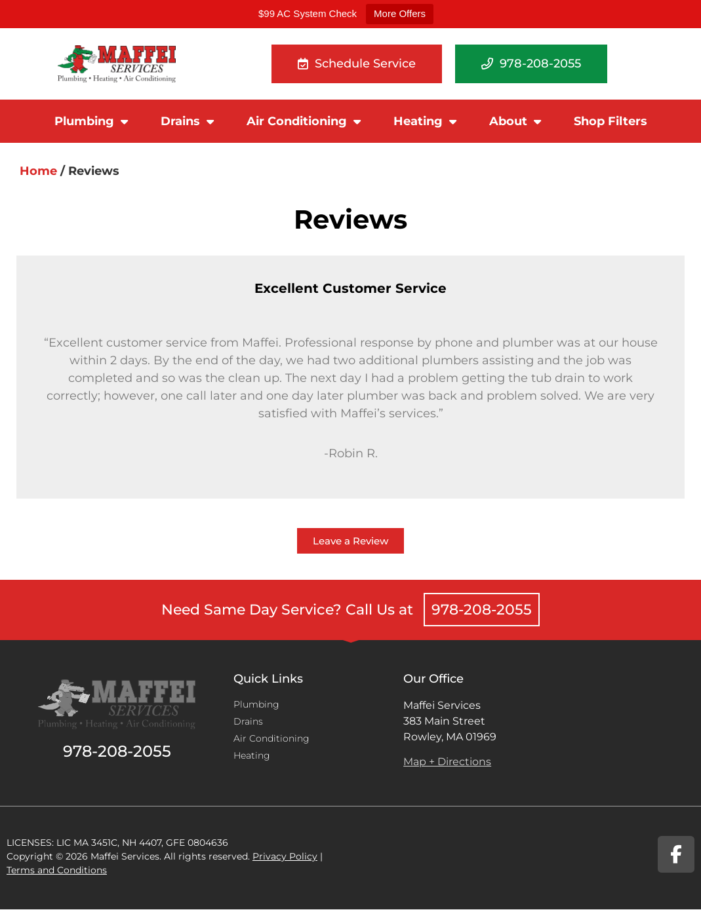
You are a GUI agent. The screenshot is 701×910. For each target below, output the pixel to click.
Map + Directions (447, 761)
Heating (424, 121)
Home (38, 171)
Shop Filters (610, 121)
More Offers (400, 13)
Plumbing (91, 121)
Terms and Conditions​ (57, 870)
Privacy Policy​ (284, 856)
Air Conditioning (304, 121)
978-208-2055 (481, 609)
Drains (187, 121)
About (515, 121)
